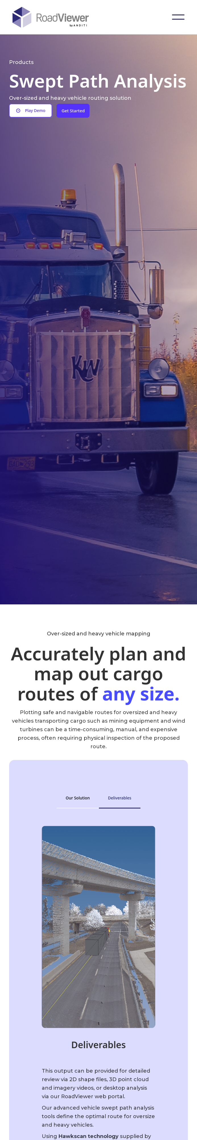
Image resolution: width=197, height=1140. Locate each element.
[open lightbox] (30, 110)
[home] (55, 17)
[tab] (78, 798)
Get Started (73, 110)
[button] (178, 17)
